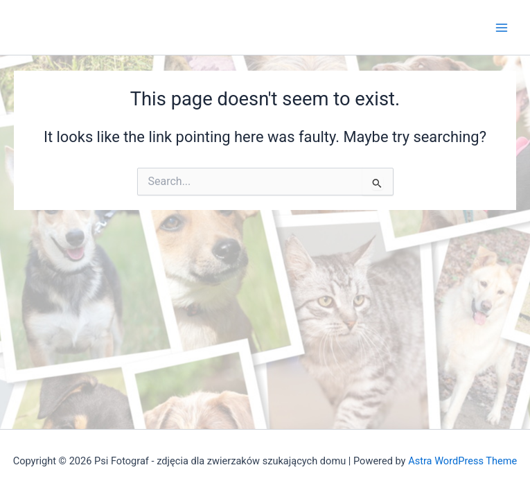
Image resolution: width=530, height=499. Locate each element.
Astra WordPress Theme (462, 461)
